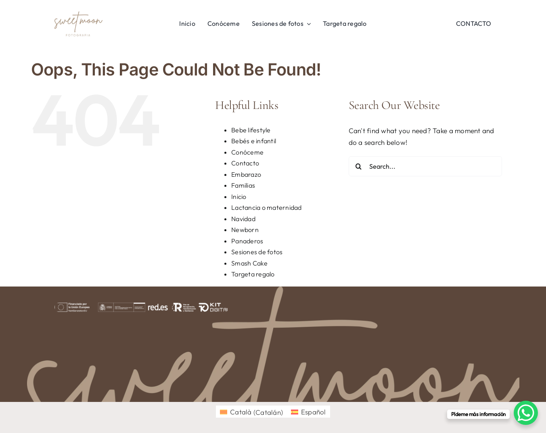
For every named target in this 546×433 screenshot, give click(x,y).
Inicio (239, 196)
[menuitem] (251, 412)
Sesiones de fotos (256, 252)
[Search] (359, 166)
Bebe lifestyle (251, 130)
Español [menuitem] (313, 412)
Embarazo (246, 174)
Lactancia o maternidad (266, 207)
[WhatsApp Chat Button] (526, 413)
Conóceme (247, 152)
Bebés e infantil (253, 141)
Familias (243, 185)
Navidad (243, 219)
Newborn (245, 230)
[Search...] (425, 166)
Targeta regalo (253, 274)
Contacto (245, 163)
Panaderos (247, 241)
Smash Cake (249, 263)
